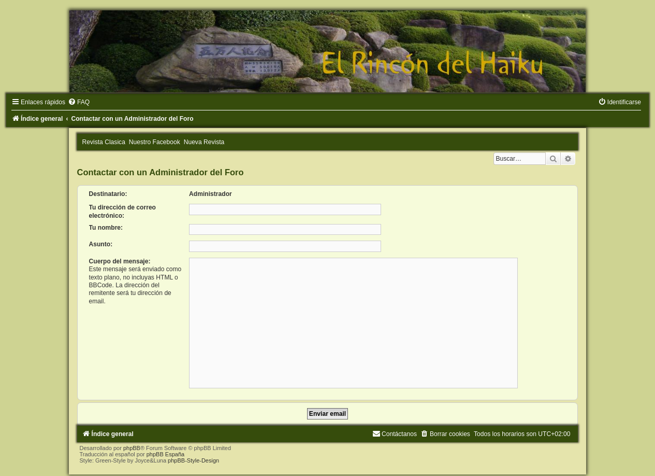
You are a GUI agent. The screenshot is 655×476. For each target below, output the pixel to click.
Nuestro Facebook (154, 142)
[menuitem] (79, 102)
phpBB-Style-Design (193, 460)
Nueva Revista (204, 142)
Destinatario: (108, 194)
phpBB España (165, 454)
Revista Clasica (103, 142)
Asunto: (101, 244)
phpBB (131, 448)
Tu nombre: (106, 227)
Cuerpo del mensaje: (120, 261)
